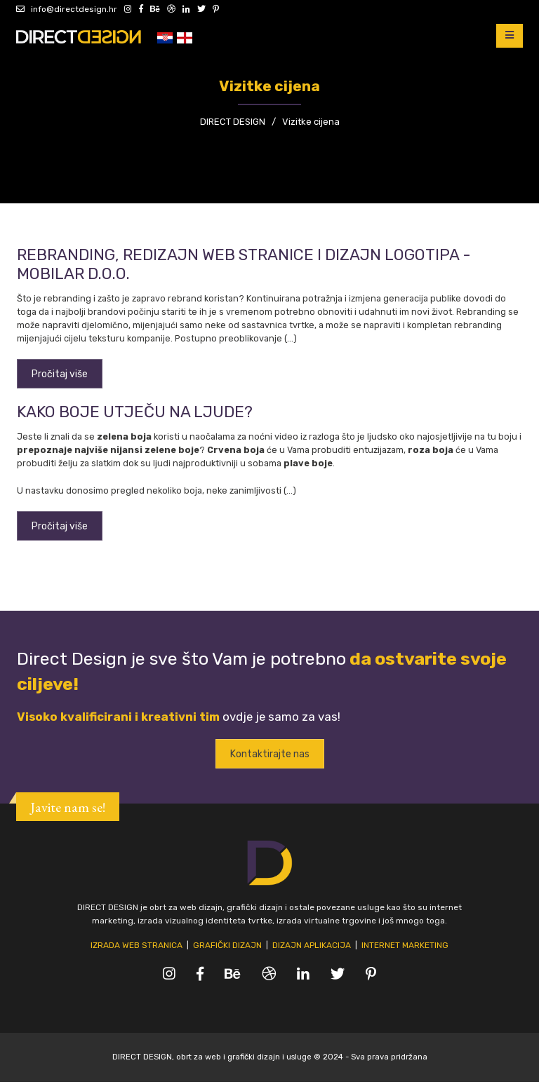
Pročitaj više (60, 374)
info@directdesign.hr (66, 9)
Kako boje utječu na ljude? (135, 412)
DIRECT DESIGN (232, 121)
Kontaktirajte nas (270, 755)
